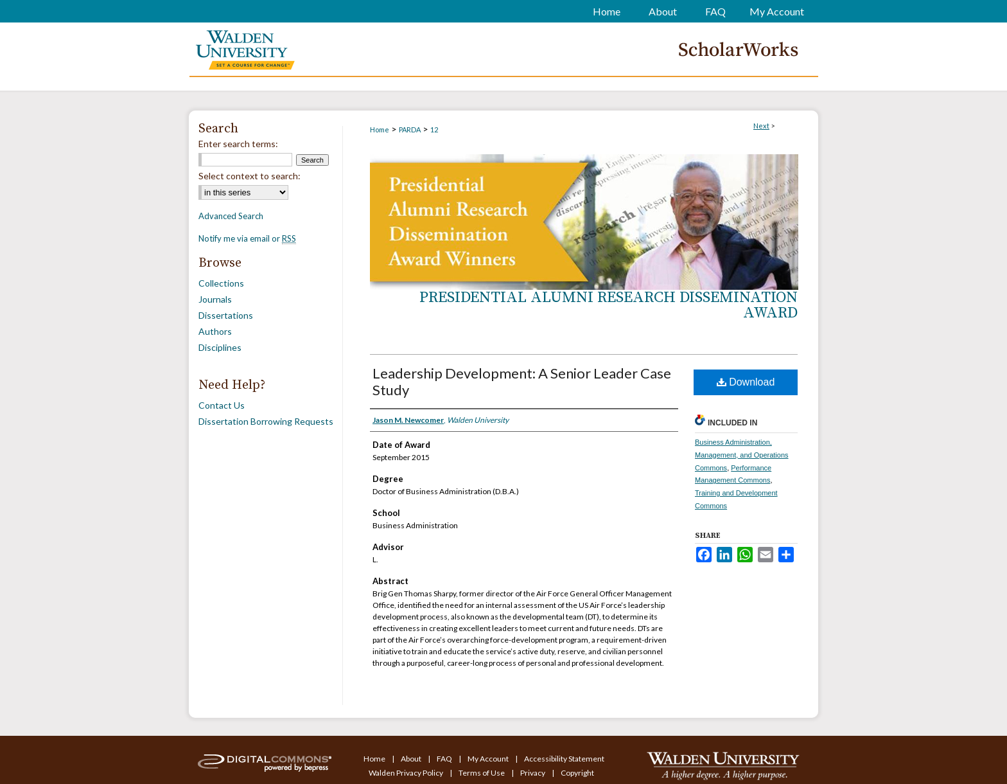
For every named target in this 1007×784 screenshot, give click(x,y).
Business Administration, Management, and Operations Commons (742, 455)
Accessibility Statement (564, 758)
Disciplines (219, 347)
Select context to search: (249, 175)
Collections (221, 283)
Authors (215, 331)
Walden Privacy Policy (406, 773)
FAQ (445, 758)
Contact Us (221, 405)
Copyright (577, 773)
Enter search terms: (238, 143)
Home (379, 129)
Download (746, 382)
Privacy (533, 773)
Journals (215, 299)
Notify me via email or (247, 238)
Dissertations (225, 315)
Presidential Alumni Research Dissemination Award (608, 305)
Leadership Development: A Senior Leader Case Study (521, 381)
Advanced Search (230, 216)
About (412, 758)
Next (761, 125)
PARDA (410, 129)
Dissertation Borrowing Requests (265, 421)
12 (434, 129)
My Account (489, 758)
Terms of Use (482, 773)
